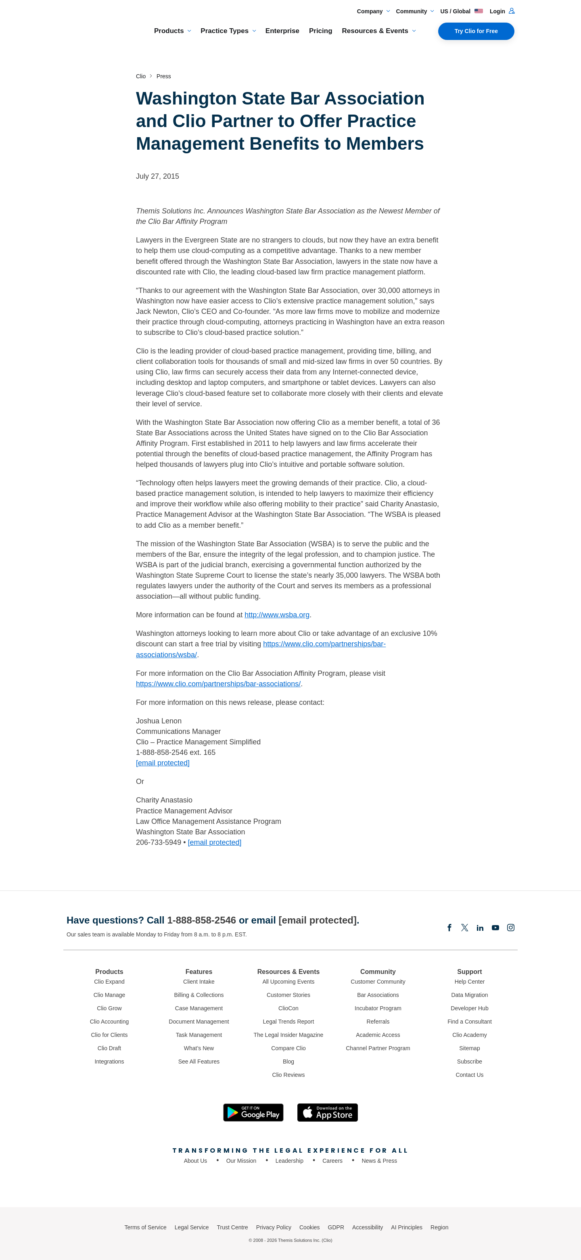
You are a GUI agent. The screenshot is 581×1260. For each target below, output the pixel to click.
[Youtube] (495, 928)
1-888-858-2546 (201, 920)
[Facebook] (449, 928)
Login (502, 11)
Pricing (320, 31)
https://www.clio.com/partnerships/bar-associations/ (218, 684)
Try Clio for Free (476, 31)
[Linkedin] (480, 928)
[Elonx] (464, 928)
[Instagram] (510, 928)
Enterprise (282, 31)
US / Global (461, 11)
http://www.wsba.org (277, 615)
